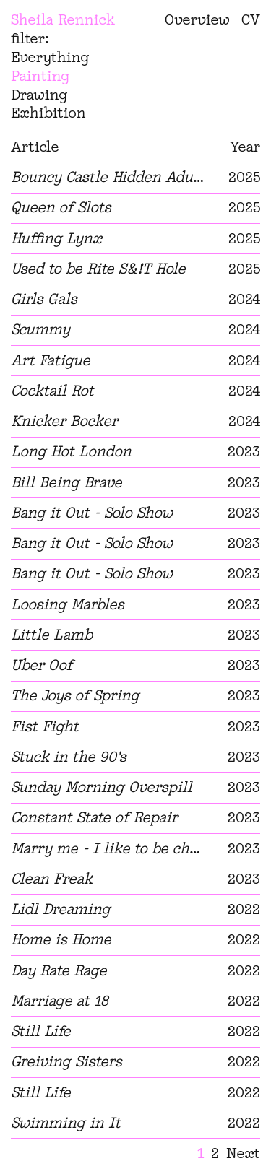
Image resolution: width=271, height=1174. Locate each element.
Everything (50, 57)
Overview (197, 19)
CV (250, 19)
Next (243, 1153)
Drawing (39, 94)
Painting (40, 76)
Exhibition (48, 113)
